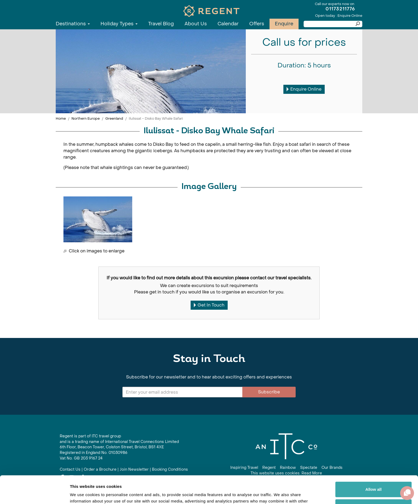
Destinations (73, 24)
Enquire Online (304, 89)
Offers (256, 24)
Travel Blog (161, 24)
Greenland (114, 118)
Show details (82, 493)
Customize (373, 478)
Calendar (228, 24)
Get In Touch (209, 305)
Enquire (284, 24)
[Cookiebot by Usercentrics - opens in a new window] (34, 494)
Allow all (373, 460)
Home (61, 118)
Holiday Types (119, 24)
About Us (195, 24)
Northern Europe (85, 118)
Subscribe (269, 392)
